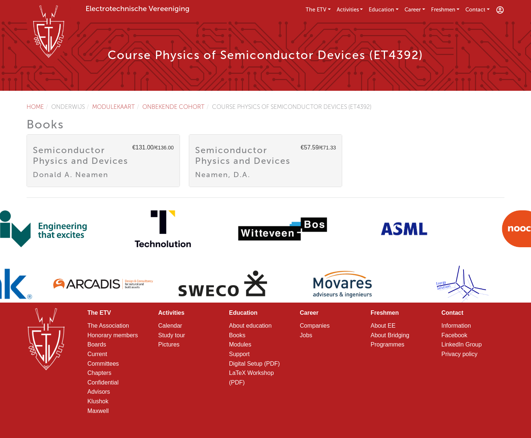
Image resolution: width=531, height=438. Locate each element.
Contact (475, 9)
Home (35, 106)
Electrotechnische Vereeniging (138, 8)
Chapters (99, 373)
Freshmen (443, 9)
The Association (108, 326)
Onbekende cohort (173, 106)
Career (413, 9)
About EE (383, 326)
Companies (315, 326)
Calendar (170, 326)
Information (456, 326)
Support (239, 354)
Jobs (306, 335)
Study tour (171, 335)
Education (381, 9)
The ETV (316, 9)
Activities (348, 9)
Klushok (97, 401)
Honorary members (112, 335)
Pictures (169, 344)
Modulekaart (113, 106)
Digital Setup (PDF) (254, 364)
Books (237, 335)
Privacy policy (459, 354)
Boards (96, 344)
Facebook (454, 335)
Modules (240, 344)
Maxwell (98, 411)
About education (250, 326)
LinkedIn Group (461, 344)
